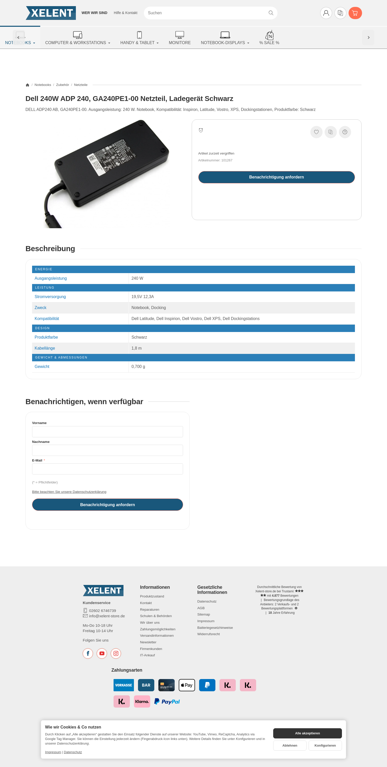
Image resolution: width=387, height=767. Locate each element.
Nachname (41, 442)
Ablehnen (289, 745)
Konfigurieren (325, 745)
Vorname (39, 423)
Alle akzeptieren (307, 733)
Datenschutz (73, 752)
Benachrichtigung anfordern (276, 177)
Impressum (53, 752)
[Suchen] (211, 13)
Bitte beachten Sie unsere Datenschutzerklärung (69, 492)
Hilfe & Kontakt (125, 13)
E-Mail (37, 460)
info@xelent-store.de (107, 616)
